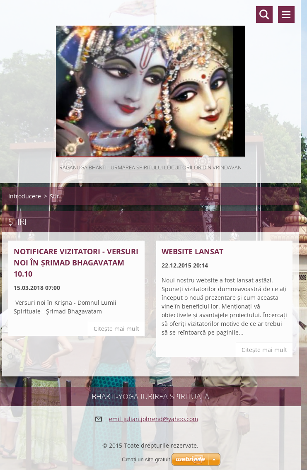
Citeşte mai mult (116, 329)
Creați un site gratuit (146, 459)
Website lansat (192, 251)
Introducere (24, 196)
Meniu (286, 14)
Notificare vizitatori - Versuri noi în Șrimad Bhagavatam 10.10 (76, 262)
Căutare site (264, 14)
